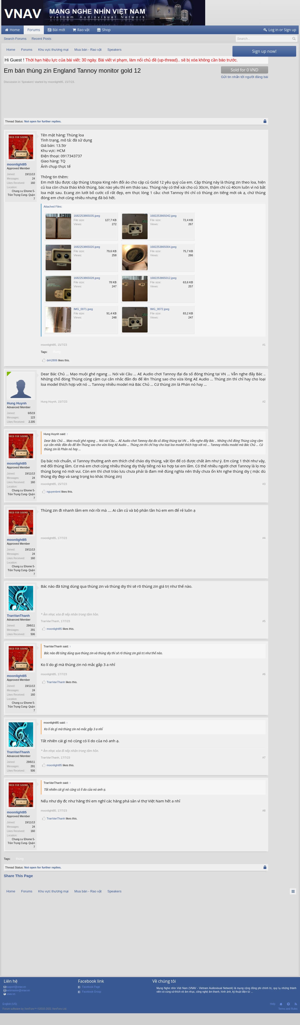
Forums (34, 29)
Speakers (27, 87)
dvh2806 (52, 371)
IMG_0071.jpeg (83, 320)
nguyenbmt (53, 508)
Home (281, 1018)
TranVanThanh (18, 628)
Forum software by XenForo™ (35, 1022)
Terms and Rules (287, 1022)
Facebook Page (91, 1001)
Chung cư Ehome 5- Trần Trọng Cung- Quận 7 (21, 201)
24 (33, 185)
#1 (225, 356)
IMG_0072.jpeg (159, 320)
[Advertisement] (117, 104)
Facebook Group (91, 1005)
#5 (225, 638)
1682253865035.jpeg (87, 227)
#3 (225, 501)
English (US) (10, 1018)
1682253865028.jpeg (87, 289)
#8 (225, 851)
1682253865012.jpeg (163, 289)
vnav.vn (11, 1008)
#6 (225, 714)
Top (288, 1018)
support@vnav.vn (16, 1001)
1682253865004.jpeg (163, 258)
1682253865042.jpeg (163, 227)
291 (33, 643)
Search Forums (15, 39)
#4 (225, 586)
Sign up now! (264, 51)
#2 (225, 433)
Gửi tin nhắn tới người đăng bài (206, 83)
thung (56, 363)
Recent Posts (41, 39)
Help (272, 1018)
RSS (295, 1018)
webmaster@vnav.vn (18, 1004)
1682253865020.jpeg (87, 258)
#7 (225, 775)
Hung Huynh (17, 415)
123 (33, 429)
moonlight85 (55, 87)
